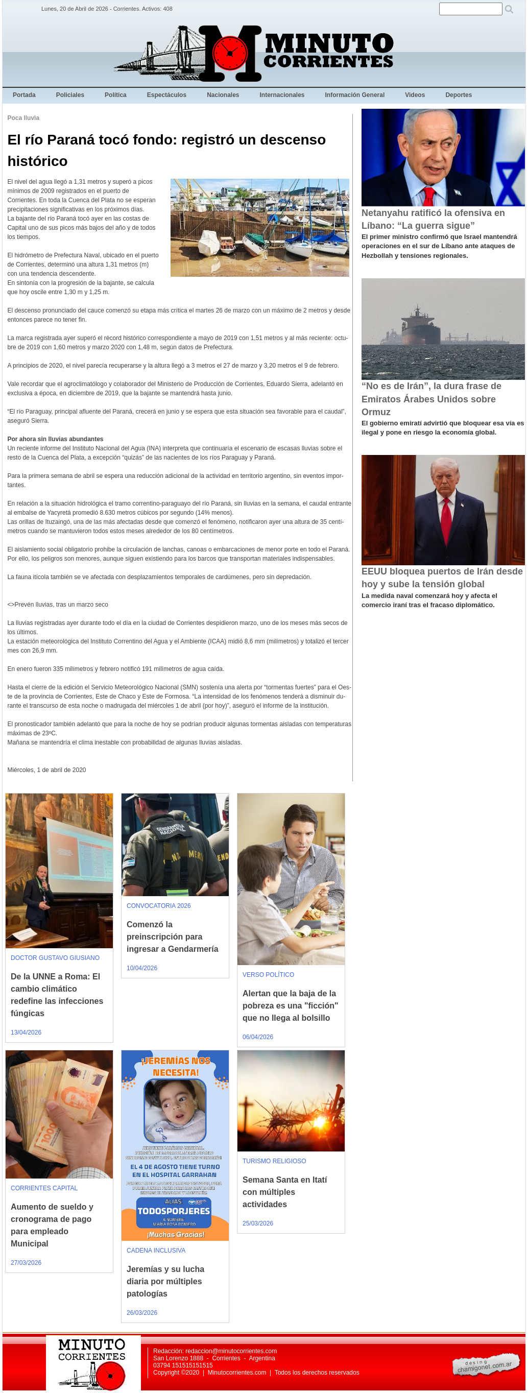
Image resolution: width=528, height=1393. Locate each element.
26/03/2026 (142, 1312)
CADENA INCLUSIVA (156, 1250)
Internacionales (282, 95)
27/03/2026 (26, 1262)
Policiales (70, 95)
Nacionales (223, 95)
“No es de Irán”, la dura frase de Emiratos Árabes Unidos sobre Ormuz (431, 399)
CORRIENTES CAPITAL (44, 1188)
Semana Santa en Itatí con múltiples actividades (285, 1192)
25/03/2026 (258, 1223)
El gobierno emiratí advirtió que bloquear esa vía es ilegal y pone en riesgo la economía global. (443, 427)
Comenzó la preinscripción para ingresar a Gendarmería (173, 936)
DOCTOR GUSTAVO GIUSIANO (55, 958)
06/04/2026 (258, 1037)
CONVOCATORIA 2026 (159, 905)
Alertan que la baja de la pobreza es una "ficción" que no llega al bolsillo (291, 1005)
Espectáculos (166, 95)
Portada (24, 95)
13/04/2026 (26, 1032)
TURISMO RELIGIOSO (274, 1161)
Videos (415, 95)
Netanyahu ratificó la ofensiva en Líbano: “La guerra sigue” (433, 219)
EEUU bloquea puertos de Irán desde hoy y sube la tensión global (442, 577)
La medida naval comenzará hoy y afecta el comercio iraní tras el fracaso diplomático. (429, 600)
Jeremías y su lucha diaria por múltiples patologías (165, 1281)
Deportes (458, 95)
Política (116, 95)
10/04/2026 (142, 968)
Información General (355, 95)
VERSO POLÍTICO (268, 974)
